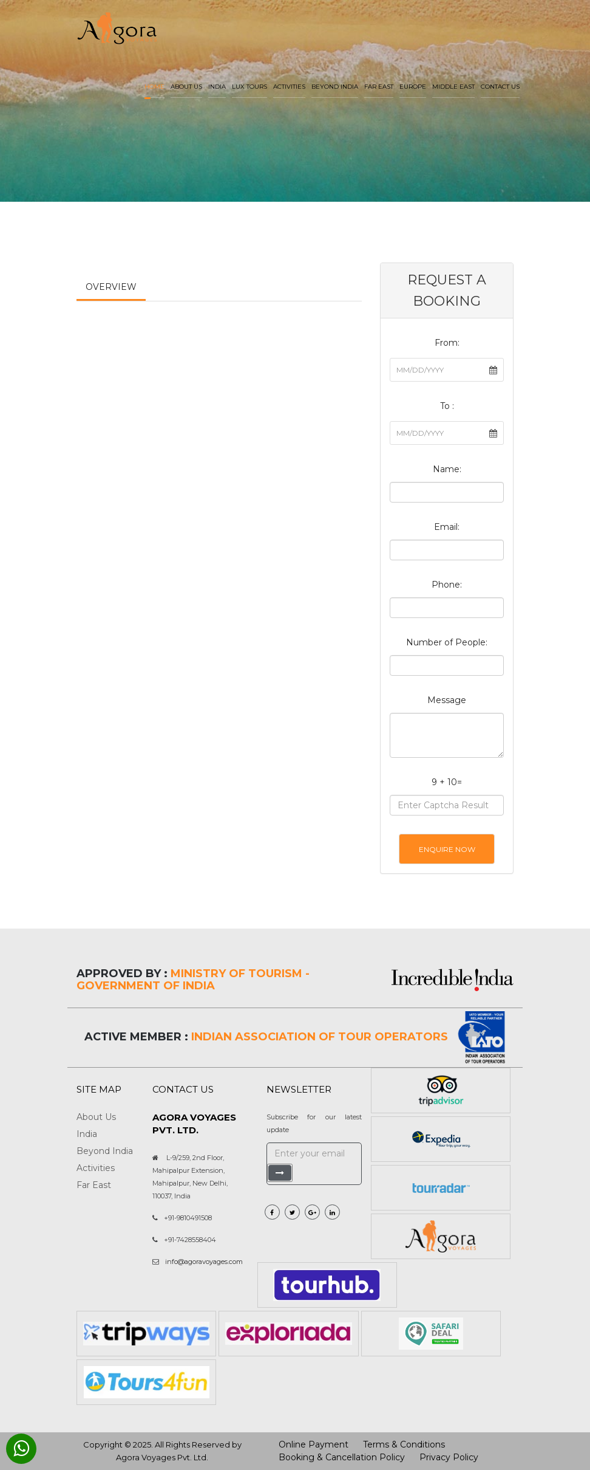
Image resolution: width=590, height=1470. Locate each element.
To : (447, 405)
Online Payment (313, 1444)
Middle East (453, 87)
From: (447, 342)
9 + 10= (447, 782)
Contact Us (500, 87)
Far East (378, 87)
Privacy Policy (448, 1457)
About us (186, 87)
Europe (412, 87)
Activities (289, 87)
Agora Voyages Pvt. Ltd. (162, 1457)
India (217, 87)
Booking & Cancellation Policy (342, 1457)
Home (154, 87)
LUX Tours (249, 87)
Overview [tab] (111, 286)
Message (446, 700)
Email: (446, 526)
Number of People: (446, 642)
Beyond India (334, 87)
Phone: (447, 584)
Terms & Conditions (404, 1444)
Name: (447, 469)
